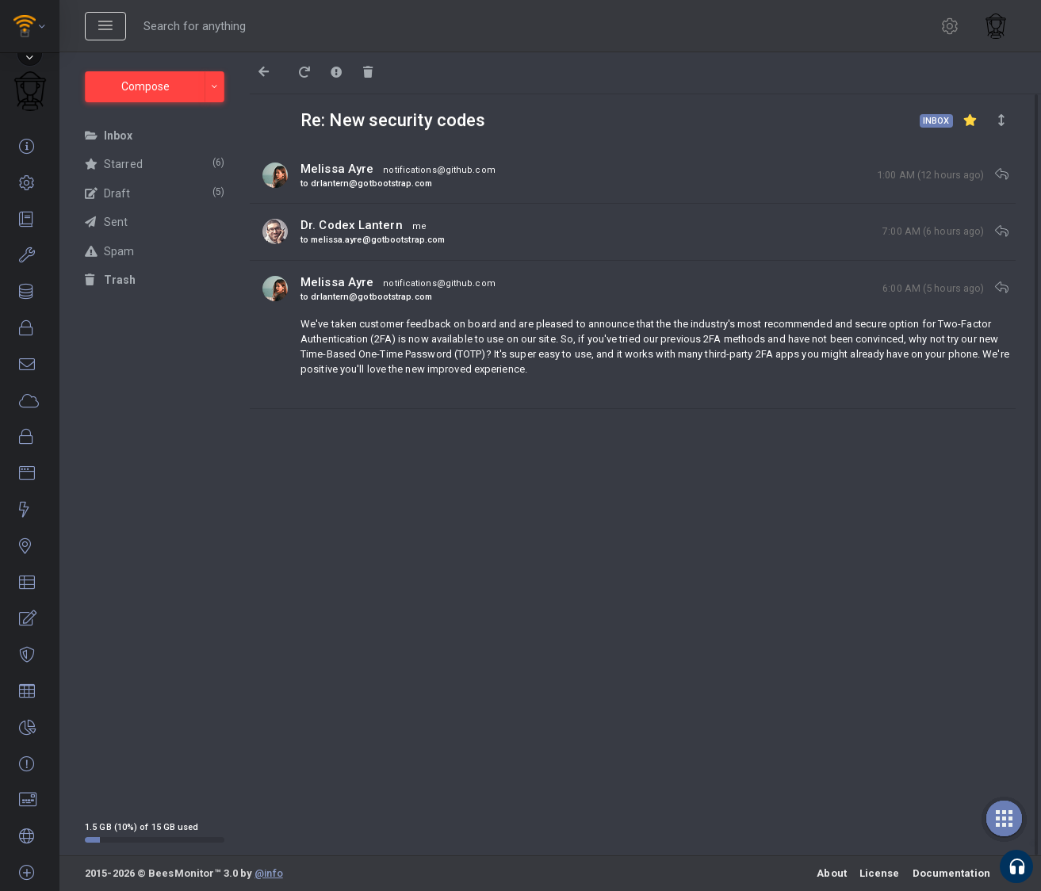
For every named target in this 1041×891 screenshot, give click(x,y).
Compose (145, 86)
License (879, 873)
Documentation (951, 873)
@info (269, 873)
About (832, 873)
